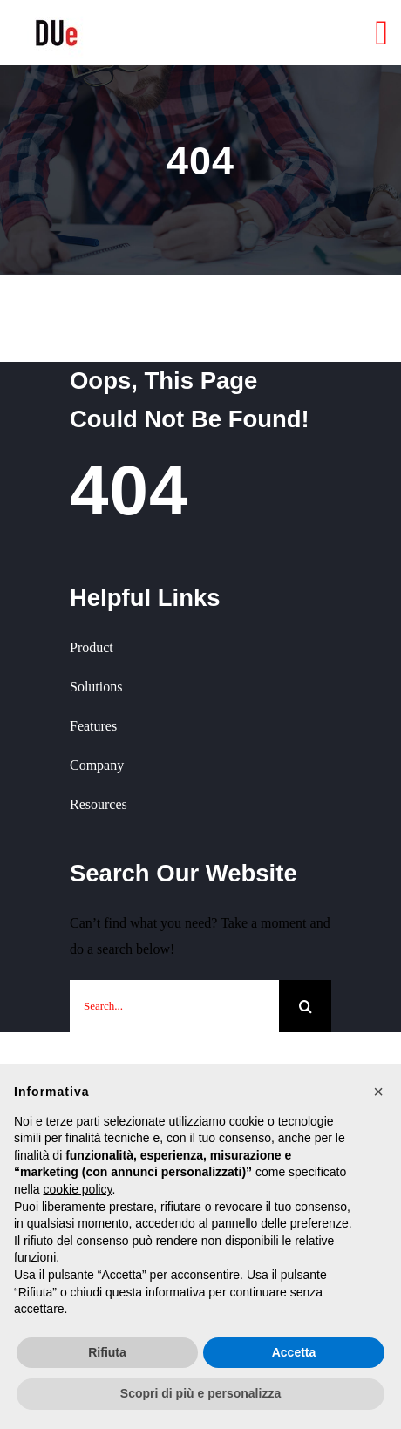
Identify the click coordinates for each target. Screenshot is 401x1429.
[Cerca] (305, 1006)
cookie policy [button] (77, 1189)
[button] (378, 1092)
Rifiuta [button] (107, 1352)
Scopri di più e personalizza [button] (200, 1393)
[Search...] (174, 1006)
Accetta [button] (294, 1352)
